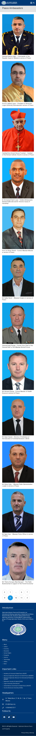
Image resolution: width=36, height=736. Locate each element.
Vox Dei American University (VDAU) (13, 687)
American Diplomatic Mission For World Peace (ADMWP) (19, 675)
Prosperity (6, 655)
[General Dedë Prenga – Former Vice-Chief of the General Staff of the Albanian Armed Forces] (18, 323)
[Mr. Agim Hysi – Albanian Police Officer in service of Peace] (18, 511)
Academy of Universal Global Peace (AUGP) (15, 673)
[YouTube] (14, 717)
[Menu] (31, 2)
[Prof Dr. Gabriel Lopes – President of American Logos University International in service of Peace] (18, 81)
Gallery (5, 661)
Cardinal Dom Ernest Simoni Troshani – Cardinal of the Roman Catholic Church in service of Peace (18, 154)
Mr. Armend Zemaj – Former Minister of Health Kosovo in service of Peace (17, 392)
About (5, 644)
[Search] (33, 3)
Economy (6, 648)
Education (6, 651)
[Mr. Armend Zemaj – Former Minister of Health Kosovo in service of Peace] (18, 370)
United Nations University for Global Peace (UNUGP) (17, 685)
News (5, 663)
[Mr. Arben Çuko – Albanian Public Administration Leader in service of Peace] (18, 462)
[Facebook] (4, 717)
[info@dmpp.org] (4, 704)
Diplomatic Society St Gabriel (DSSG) (13, 681)
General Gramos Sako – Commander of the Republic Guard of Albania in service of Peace (16, 57)
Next (27, 597)
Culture (5, 646)
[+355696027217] (4, 707)
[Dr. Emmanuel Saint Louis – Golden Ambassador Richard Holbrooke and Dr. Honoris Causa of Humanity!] (18, 178)
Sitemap (32, 732)
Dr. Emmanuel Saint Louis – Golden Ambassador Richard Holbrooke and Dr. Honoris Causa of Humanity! (17, 201)
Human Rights (7, 653)
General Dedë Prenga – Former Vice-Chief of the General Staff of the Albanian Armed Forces (17, 346)
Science (6, 657)
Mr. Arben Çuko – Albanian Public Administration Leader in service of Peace (17, 485)
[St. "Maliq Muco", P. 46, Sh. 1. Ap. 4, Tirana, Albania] (4, 699)
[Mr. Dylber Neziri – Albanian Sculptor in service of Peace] (18, 275)
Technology (7, 659)
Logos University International (11, 683)
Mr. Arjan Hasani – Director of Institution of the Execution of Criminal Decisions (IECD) (15, 438)
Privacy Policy (25, 732)
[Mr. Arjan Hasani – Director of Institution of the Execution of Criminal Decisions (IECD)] (18, 415)
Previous (4, 592)
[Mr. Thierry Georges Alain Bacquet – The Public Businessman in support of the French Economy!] (18, 559)
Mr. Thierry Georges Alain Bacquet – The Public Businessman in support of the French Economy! (17, 583)
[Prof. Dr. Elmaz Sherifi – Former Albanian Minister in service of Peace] (18, 227)
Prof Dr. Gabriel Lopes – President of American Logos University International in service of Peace (17, 104)
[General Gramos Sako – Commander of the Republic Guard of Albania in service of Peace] (18, 34)
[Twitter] (9, 717)
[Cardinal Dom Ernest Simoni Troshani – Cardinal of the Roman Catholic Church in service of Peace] (18, 130)
